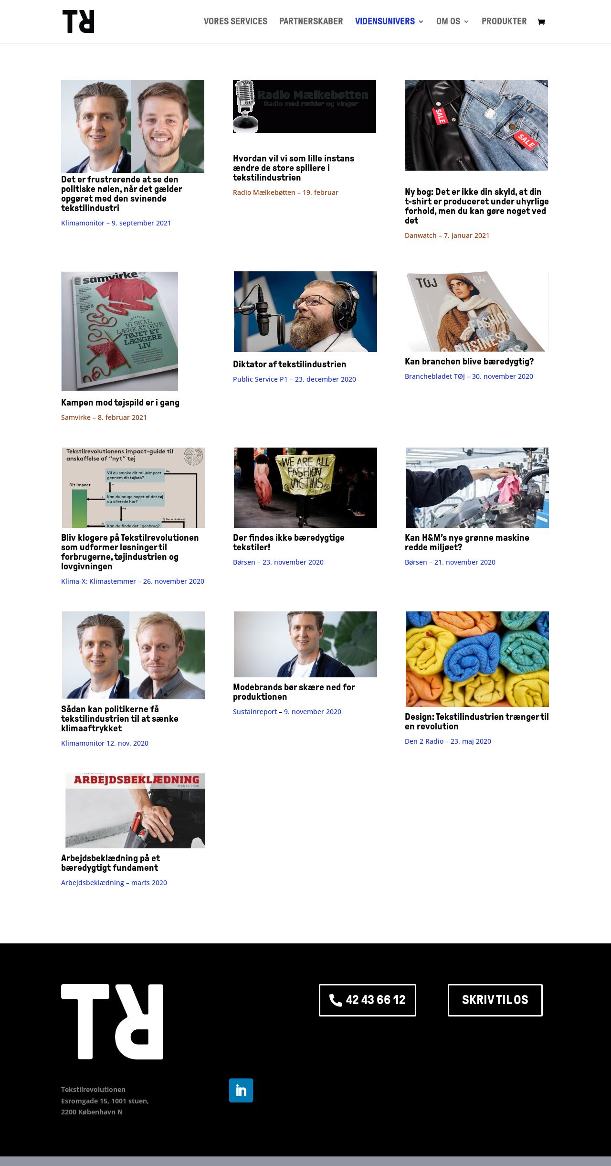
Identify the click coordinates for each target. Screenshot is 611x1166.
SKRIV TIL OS (495, 1000)
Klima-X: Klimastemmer (98, 581)
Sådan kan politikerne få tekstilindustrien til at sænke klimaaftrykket (120, 718)
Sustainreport (256, 711)
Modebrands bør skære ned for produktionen (294, 692)
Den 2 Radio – (448, 741)
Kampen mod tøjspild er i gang (120, 402)
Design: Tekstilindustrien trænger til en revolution (477, 721)
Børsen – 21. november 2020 (450, 562)
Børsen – (278, 562)
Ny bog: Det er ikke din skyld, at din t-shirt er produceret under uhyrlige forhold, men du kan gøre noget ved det (477, 205)
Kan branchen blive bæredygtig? (469, 361)
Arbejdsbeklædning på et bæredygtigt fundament (110, 863)
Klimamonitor (83, 743)
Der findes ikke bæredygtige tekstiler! (289, 542)
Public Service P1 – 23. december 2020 (294, 379)
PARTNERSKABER (311, 22)
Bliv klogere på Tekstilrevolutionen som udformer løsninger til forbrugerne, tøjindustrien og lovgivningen (130, 551)
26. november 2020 (173, 581)
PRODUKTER (504, 22)
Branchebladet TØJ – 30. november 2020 (469, 376)
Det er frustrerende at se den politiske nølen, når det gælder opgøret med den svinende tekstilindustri (132, 188)
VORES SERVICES (235, 22)
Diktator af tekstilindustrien (290, 364)
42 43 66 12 (376, 1000)
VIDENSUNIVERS (385, 22)
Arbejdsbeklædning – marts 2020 (114, 882)
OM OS (448, 22)
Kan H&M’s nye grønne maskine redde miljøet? (467, 542)
